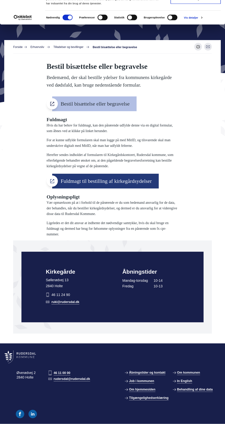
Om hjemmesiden (142, 389)
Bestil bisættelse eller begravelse (95, 104)
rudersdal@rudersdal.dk (72, 379)
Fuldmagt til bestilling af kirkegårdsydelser (106, 181)
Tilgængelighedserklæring (149, 398)
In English (184, 381)
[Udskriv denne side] (198, 47)
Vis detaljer (191, 39)
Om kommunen (188, 372)
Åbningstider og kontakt (147, 372)
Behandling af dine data (195, 389)
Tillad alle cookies (195, 9)
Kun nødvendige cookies (195, 20)
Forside (17, 46)
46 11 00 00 (62, 373)
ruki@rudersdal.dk (65, 302)
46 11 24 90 (61, 295)
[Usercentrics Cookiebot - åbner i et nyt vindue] (22, 39)
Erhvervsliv (37, 46)
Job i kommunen (141, 381)
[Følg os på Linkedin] (32, 414)
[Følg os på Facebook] (20, 414)
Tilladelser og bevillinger (68, 46)
